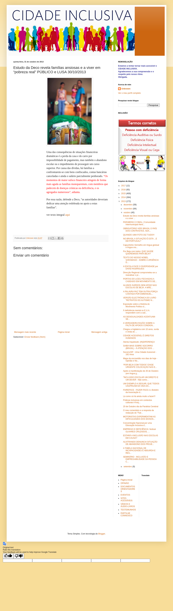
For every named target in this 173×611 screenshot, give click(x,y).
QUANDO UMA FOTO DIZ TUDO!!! (138, 235)
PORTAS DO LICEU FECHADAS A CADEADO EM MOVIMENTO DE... (140, 280)
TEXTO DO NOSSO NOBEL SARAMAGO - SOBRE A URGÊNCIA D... (141, 260)
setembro (128, 466)
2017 (123, 185)
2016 (123, 189)
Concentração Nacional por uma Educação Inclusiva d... (137, 424)
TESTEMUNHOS (128, 510)
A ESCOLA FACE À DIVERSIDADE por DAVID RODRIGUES (140, 267)
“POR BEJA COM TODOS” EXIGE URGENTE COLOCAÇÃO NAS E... (140, 366)
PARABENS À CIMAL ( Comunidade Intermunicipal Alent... (139, 223)
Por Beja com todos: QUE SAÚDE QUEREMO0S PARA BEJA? (138, 252)
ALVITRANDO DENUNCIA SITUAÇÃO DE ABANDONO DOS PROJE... (140, 443)
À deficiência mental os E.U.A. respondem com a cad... (136, 311)
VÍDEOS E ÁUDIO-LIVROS (128, 505)
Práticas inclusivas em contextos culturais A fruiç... (137, 401)
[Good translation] (8, 556)
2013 (123, 201)
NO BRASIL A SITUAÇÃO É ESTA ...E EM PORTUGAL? (140, 240)
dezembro (128, 204)
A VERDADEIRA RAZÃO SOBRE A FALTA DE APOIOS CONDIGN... (138, 324)
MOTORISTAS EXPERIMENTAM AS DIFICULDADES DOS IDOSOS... (139, 418)
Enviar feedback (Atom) (34, 337)
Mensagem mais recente (25, 332)
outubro (127, 212)
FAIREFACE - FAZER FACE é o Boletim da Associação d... (141, 391)
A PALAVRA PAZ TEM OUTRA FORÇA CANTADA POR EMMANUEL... (140, 292)
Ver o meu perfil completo (129, 93)
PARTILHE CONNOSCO (126, 514)
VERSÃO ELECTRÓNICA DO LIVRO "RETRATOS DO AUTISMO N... (139, 299)
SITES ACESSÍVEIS (126, 499)
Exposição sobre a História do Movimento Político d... (136, 305)
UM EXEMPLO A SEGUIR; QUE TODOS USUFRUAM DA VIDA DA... (141, 384)
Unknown (125, 89)
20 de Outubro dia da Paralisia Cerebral (140, 406)
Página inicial (64, 332)
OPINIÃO (125, 483)
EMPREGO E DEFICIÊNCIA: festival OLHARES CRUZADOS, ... (139, 430)
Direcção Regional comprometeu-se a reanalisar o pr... (140, 273)
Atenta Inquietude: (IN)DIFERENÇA (139, 342)
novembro (128, 209)
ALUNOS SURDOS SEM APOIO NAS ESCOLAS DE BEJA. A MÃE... (140, 286)
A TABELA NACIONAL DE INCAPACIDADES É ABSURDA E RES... (139, 450)
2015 (123, 193)
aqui (67, 214)
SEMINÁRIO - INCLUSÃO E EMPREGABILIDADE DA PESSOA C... (140, 459)
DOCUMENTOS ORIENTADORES (128, 489)
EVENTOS (125, 495)
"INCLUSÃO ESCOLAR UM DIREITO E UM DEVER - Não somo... (140, 378)
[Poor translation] (18, 556)
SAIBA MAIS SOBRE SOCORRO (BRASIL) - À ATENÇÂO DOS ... (138, 347)
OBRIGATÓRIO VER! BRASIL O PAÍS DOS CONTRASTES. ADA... (140, 229)
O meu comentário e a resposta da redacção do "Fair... (138, 411)
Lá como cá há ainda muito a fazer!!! (139, 396)
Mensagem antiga (99, 332)
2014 (123, 197)
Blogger (101, 534)
